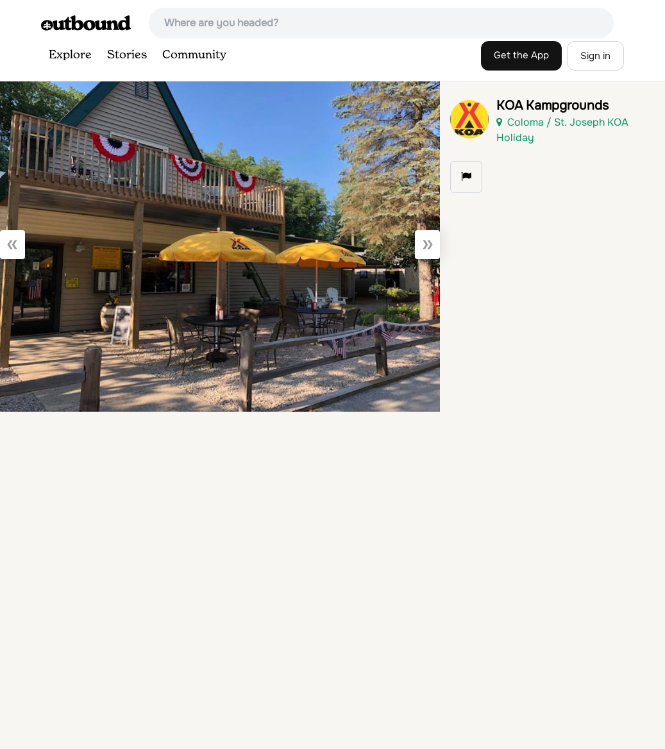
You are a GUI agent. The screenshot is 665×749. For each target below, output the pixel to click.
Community (194, 55)
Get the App (521, 55)
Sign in (595, 55)
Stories (127, 55)
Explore (70, 55)
